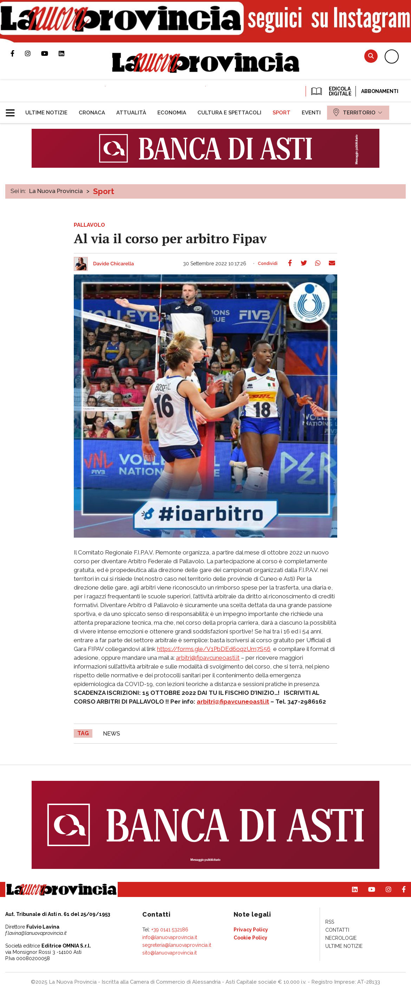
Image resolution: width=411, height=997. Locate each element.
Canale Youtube (50, 53)
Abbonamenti (379, 91)
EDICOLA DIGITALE (330, 91)
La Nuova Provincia (56, 190)
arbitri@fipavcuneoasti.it (208, 657)
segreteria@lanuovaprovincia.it (176, 945)
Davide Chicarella (113, 264)
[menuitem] (46, 113)
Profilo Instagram (33, 53)
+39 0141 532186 (169, 929)
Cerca (371, 55)
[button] (12, 110)
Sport (103, 191)
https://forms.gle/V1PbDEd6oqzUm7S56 (213, 648)
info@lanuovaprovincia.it (169, 937)
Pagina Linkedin (67, 53)
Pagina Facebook (18, 53)
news (111, 733)
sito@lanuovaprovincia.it (169, 953)
